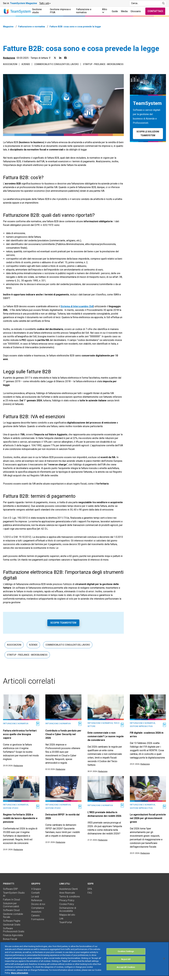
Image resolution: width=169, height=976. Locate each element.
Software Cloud (11, 910)
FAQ (90, 892)
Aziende (26, 64)
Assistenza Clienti (68, 889)
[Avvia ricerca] (163, 3)
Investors (36, 911)
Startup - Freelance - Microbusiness (103, 64)
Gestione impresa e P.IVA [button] (60, 11)
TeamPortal (65, 922)
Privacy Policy (66, 900)
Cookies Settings (126, 955)
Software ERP (10, 889)
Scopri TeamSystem (63, 622)
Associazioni (10, 64)
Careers (35, 915)
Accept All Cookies (126, 970)
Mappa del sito (67, 914)
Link (61, 918)
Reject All (125, 963)
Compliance (37, 907)
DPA (90, 889)
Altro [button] (104, 11)
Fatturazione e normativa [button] (83, 11)
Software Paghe (11, 920)
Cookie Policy (66, 904)
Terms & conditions (69, 896)
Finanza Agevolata (13, 935)
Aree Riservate (67, 892)
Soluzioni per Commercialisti (11, 905)
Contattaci (155, 11)
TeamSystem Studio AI (14, 894)
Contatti (35, 892)
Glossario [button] (136, 11)
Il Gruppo (36, 889)
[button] (44, 3)
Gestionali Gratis (11, 924)
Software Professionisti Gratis (13, 930)
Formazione (37, 919)
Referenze (36, 900)
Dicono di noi (38, 904)
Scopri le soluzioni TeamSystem (148, 133)
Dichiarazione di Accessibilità (67, 909)
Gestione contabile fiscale (13, 915)
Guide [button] (115, 11)
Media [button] (124, 11)
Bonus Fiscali (10, 939)
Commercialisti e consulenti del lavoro (56, 64)
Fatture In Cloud (11, 899)
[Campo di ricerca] (145, 3)
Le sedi (35, 896)
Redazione (9, 57)
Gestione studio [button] (37, 11)
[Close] (164, 962)
